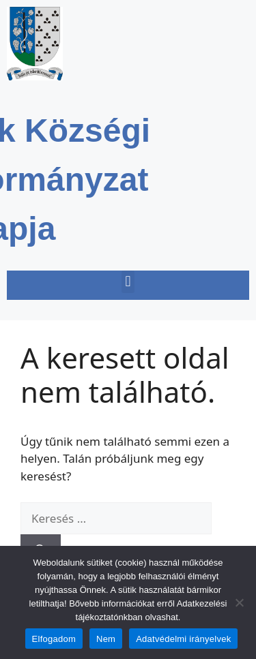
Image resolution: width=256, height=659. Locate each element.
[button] (128, 282)
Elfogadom (54, 639)
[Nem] (239, 602)
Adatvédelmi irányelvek (183, 639)
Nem (105, 639)
